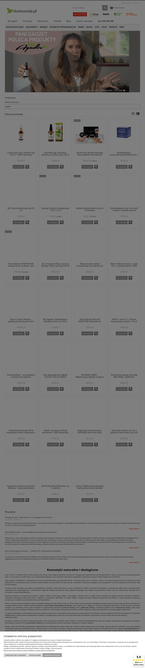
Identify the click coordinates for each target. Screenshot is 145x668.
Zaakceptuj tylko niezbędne (15, 655)
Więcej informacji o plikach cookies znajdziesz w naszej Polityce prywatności (29, 650)
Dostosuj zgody (35, 655)
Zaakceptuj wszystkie (52, 655)
